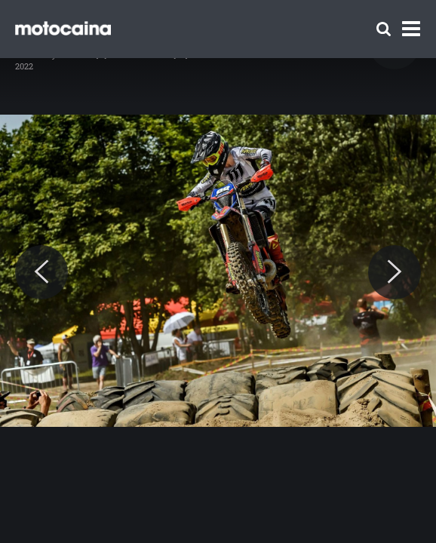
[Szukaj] (383, 29)
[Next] (394, 272)
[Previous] (41, 272)
